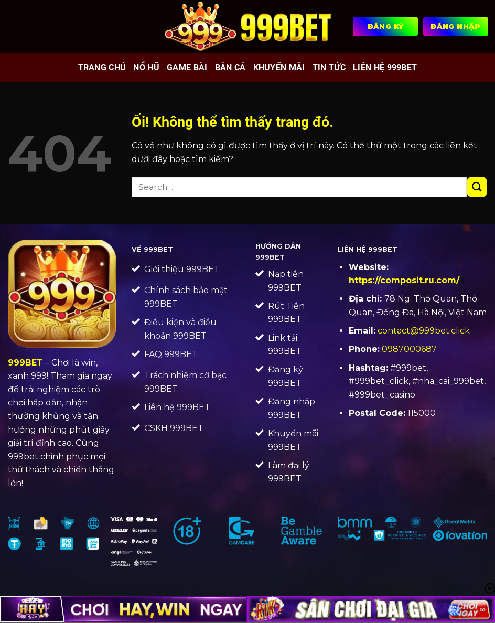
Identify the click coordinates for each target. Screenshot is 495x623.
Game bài (187, 67)
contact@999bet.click (424, 331)
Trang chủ (102, 67)
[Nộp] (477, 187)
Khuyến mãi (279, 67)
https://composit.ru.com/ (404, 280)
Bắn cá (230, 67)
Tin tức (329, 67)
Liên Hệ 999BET (385, 67)
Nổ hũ (146, 67)
